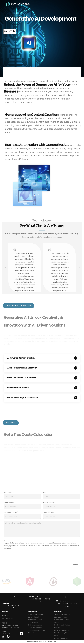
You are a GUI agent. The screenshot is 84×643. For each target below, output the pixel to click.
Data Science (33, 622)
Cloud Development (35, 628)
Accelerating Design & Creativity (22, 368)
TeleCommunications (62, 614)
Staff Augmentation (35, 625)
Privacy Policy (33, 633)
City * (45, 492)
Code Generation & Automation (22, 377)
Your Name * (9, 492)
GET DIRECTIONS (7, 618)
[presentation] (5, 267)
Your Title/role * (49, 512)
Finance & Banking (60, 617)
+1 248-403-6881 (35, 599)
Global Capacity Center (36, 630)
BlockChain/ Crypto (61, 638)
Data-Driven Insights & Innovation (22, 397)
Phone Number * (49, 502)
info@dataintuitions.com (10, 634)
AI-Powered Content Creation (21, 358)
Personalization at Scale (18, 387)
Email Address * (10, 502)
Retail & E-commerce (62, 630)
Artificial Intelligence (35, 620)
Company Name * (11, 512)
